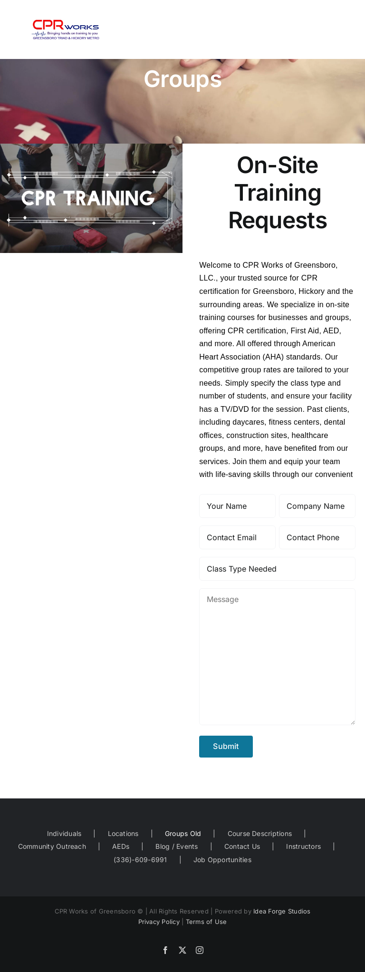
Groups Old (183, 833)
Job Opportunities (222, 859)
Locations (123, 833)
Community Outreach (52, 846)
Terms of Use (206, 921)
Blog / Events (176, 846)
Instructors (303, 846)
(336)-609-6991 (140, 859)
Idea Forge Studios (281, 911)
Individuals (64, 833)
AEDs (120, 846)
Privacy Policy (159, 921)
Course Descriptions (260, 833)
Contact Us (242, 846)
